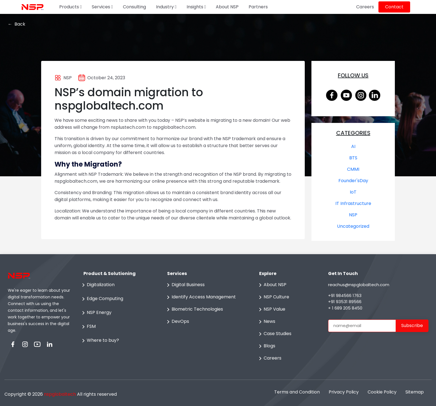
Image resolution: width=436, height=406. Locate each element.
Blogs (266, 346)
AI (353, 146)
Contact (394, 7)
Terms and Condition (297, 392)
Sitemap (414, 392)
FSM (88, 326)
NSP (353, 215)
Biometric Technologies (194, 309)
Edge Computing (101, 299)
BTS (353, 158)
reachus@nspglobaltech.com (358, 285)
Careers (365, 7)
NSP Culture (273, 297)
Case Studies (274, 334)
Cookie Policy (382, 392)
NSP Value (271, 309)
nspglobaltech (60, 394)
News (266, 321)
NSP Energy (96, 313)
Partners (258, 7)
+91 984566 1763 (344, 295)
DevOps (177, 321)
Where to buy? (99, 340)
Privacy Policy (344, 392)
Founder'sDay (353, 180)
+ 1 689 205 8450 (345, 308)
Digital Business (185, 285)
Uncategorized (353, 226)
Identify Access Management (200, 297)
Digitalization (97, 285)
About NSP (227, 7)
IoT (353, 192)
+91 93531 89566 (344, 301)
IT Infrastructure (353, 203)
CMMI (353, 169)
